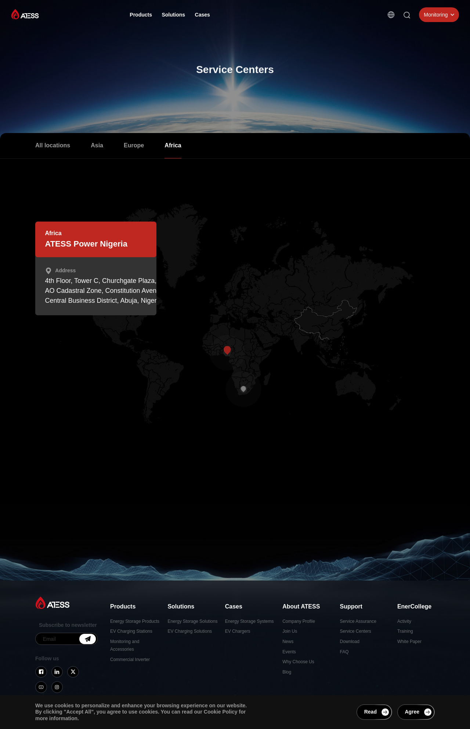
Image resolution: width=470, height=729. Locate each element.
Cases (202, 15)
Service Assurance (358, 621)
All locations (52, 145)
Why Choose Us (298, 661)
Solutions (173, 15)
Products (141, 15)
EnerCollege (307, 16)
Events (289, 651)
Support (272, 15)
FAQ (344, 651)
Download (349, 641)
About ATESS (236, 15)
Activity (404, 621)
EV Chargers (237, 631)
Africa (172, 145)
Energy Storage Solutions (192, 621)
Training (405, 631)
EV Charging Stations (131, 631)
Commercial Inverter (130, 659)
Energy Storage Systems (249, 621)
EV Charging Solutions (189, 631)
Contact (340, 18)
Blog (286, 672)
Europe (134, 145)
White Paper (409, 641)
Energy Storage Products (134, 621)
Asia (97, 145)
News (287, 641)
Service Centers (355, 631)
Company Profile (298, 621)
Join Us (289, 631)
